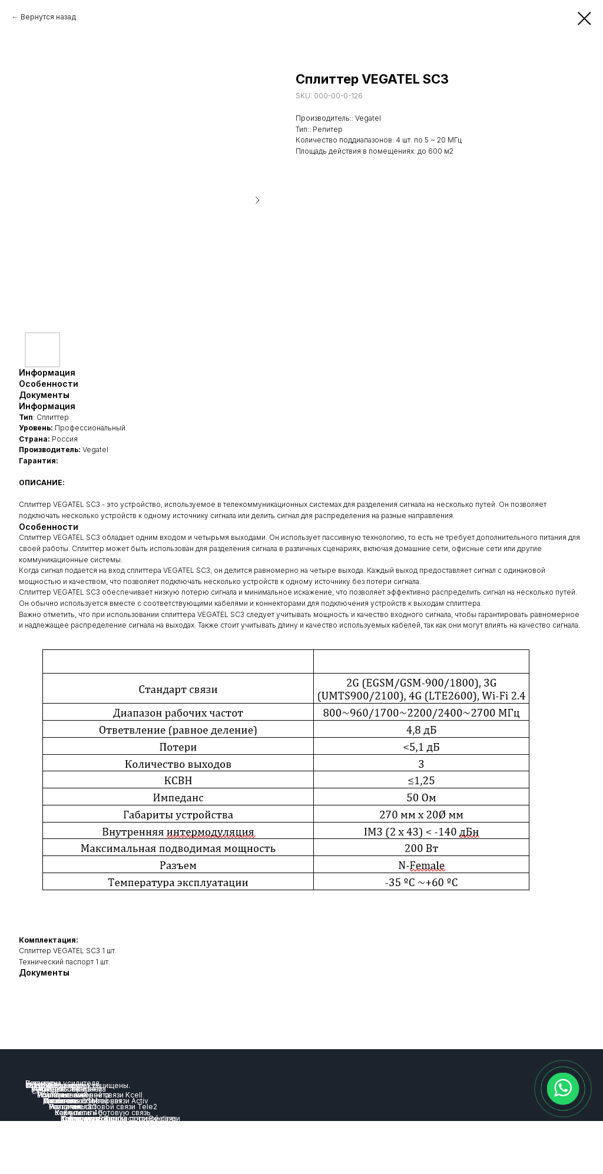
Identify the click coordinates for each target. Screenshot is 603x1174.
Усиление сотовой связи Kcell (90, 1094)
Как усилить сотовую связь (103, 1112)
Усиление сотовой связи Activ (95, 1100)
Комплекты (80, 1118)
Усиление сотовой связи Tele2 (103, 1106)
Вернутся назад (48, 16)
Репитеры (43, 1083)
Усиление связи (59, 1089)
